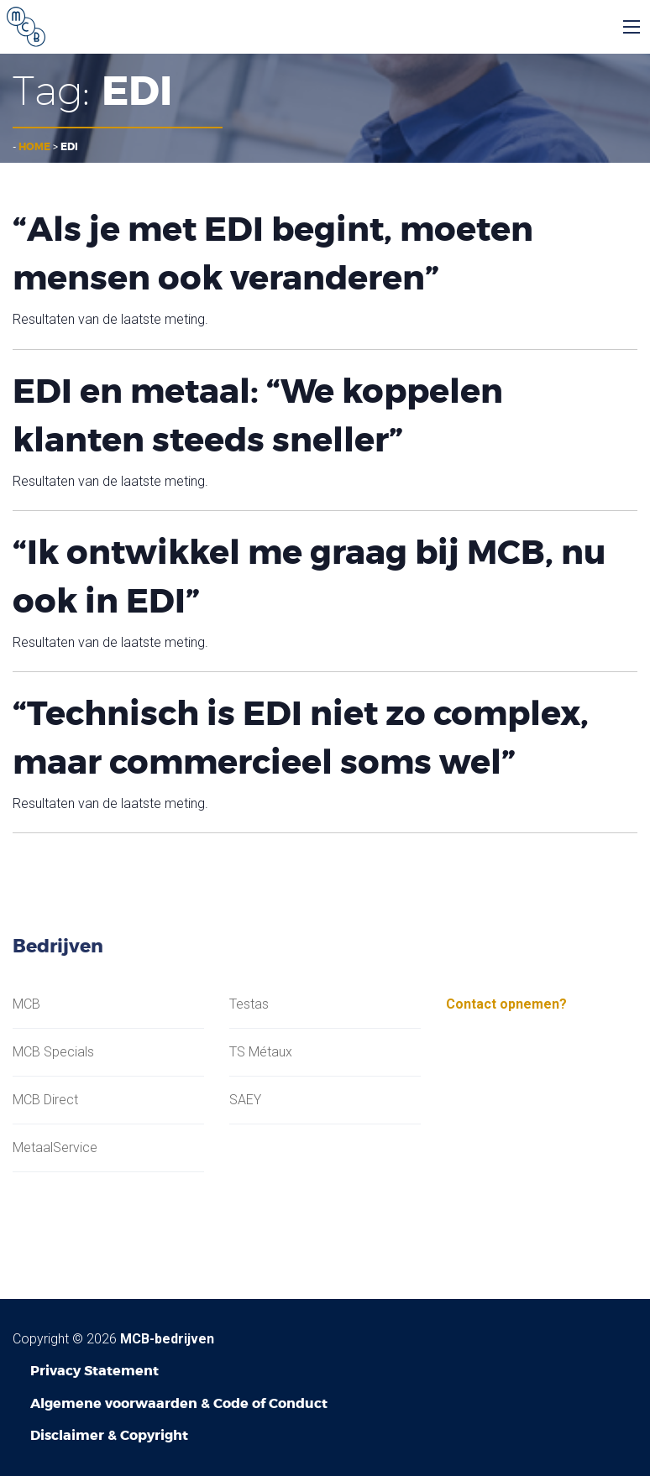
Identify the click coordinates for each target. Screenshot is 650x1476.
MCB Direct (45, 1100)
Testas (249, 1004)
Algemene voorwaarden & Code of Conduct (179, 1403)
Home (34, 147)
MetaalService (55, 1148)
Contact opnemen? (506, 1004)
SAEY (245, 1100)
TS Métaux (260, 1052)
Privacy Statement (94, 1371)
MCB (26, 1004)
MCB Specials (53, 1052)
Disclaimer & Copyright (109, 1435)
